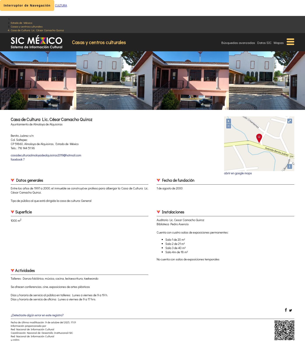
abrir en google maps (238, 173)
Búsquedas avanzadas (238, 42)
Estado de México (21, 22)
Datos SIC (264, 42)
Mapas (279, 42)
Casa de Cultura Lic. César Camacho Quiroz (37, 30)
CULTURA (61, 5)
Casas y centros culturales (26, 26)
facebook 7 (18, 159)
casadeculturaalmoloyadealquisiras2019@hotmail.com (46, 155)
